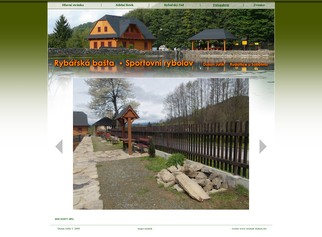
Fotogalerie (221, 5)
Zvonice (259, 5)
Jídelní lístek (124, 5)
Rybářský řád (174, 5)
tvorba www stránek (243, 228)
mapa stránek (145, 228)
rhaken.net (260, 228)
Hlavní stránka (73, 5)
